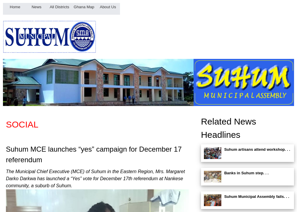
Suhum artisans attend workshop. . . (257, 149)
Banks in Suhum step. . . (246, 173)
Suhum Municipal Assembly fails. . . (256, 196)
